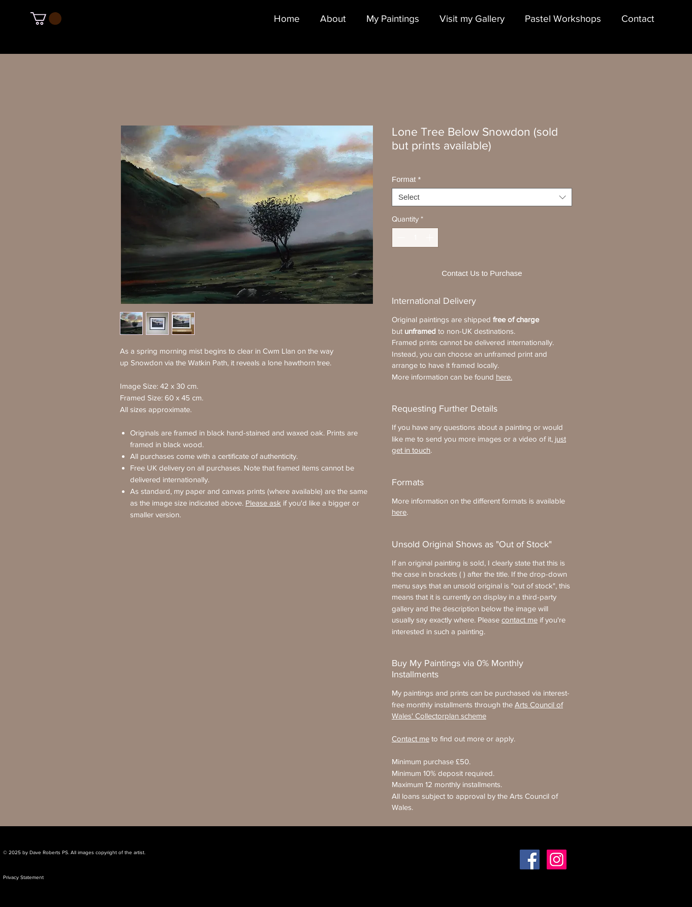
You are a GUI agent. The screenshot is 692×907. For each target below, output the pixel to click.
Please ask (263, 502)
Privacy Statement (23, 877)
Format (406, 179)
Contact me (410, 738)
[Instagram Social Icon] (557, 859)
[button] (45, 18)
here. (504, 376)
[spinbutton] (415, 237)
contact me (519, 619)
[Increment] (430, 237)
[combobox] (482, 197)
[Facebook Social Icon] (530, 859)
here (399, 512)
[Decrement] (400, 237)
